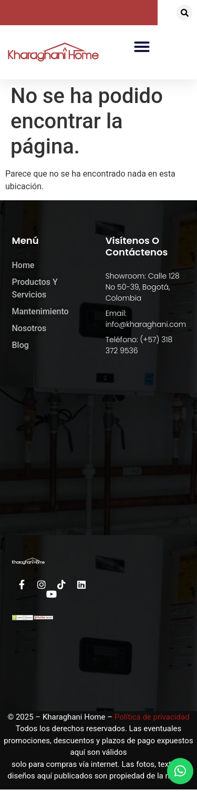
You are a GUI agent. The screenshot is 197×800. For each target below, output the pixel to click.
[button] (184, 12)
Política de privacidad (152, 717)
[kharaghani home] (98, 455)
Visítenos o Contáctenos (137, 246)
